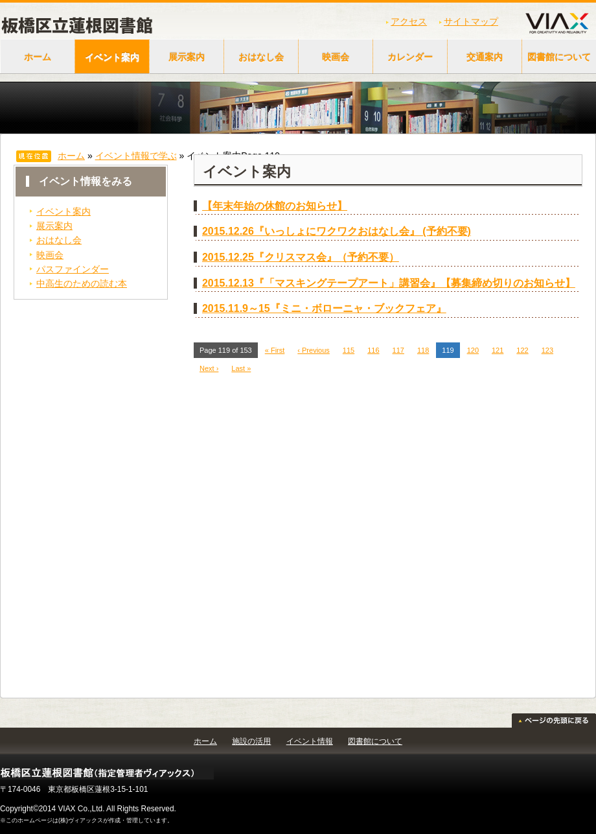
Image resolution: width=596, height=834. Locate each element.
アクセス (409, 21)
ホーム (37, 57)
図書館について (375, 741)
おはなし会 (261, 57)
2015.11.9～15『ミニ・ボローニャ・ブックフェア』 (324, 308)
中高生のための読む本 (81, 283)
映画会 (335, 57)
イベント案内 (112, 57)
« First (275, 350)
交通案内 (484, 57)
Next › (209, 368)
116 (373, 350)
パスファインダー (72, 269)
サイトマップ (471, 21)
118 (423, 350)
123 (547, 350)
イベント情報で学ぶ (136, 155)
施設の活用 (251, 741)
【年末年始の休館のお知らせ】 (274, 205)
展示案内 (186, 57)
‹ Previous (313, 350)
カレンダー (410, 57)
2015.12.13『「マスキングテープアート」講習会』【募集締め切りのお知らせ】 (388, 283)
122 (522, 350)
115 (348, 350)
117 (398, 350)
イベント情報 (309, 741)
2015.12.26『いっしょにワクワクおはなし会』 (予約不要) (336, 231)
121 (497, 350)
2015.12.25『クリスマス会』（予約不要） (300, 257)
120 (473, 350)
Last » (241, 368)
